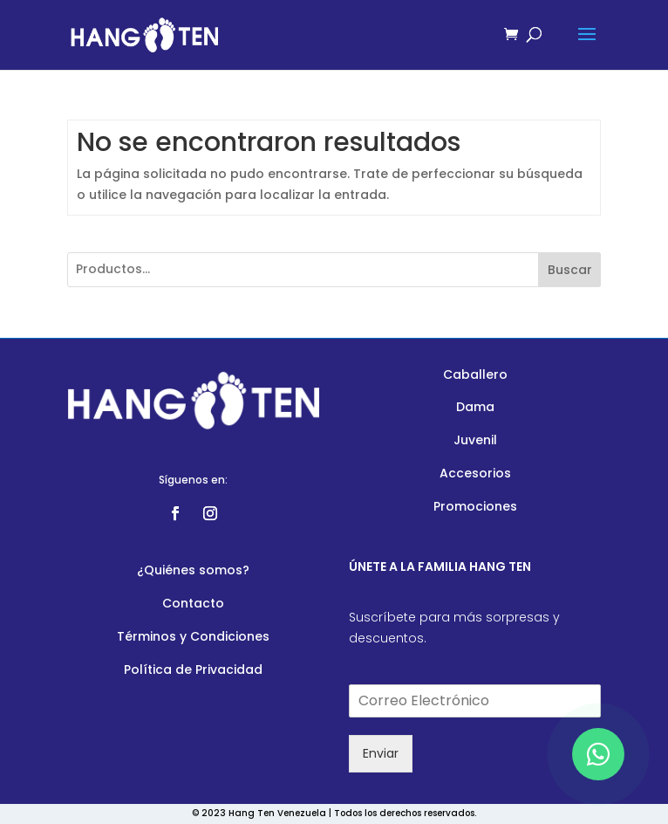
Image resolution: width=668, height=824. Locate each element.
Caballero (475, 374)
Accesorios (475, 473)
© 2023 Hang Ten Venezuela (259, 813)
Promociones (475, 506)
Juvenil (475, 440)
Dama (475, 406)
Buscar (570, 269)
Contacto (193, 603)
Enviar (381, 753)
